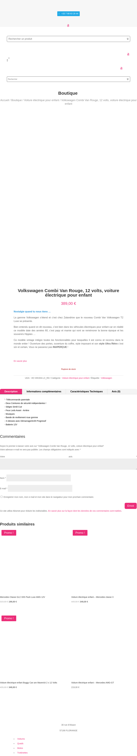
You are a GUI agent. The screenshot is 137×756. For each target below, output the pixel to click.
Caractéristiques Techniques (86, 348)
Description (11, 348)
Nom (3, 434)
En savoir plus (20, 317)
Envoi (130, 462)
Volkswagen (106, 334)
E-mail (3, 445)
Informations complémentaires (44, 348)
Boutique (16, 100)
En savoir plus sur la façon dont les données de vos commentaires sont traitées (84, 467)
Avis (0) (116, 348)
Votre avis (68, 413)
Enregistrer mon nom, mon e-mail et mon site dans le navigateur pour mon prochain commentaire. (49, 453)
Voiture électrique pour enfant (41, 100)
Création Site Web (22, 748)
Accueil (4, 100)
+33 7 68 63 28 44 (69, 13)
